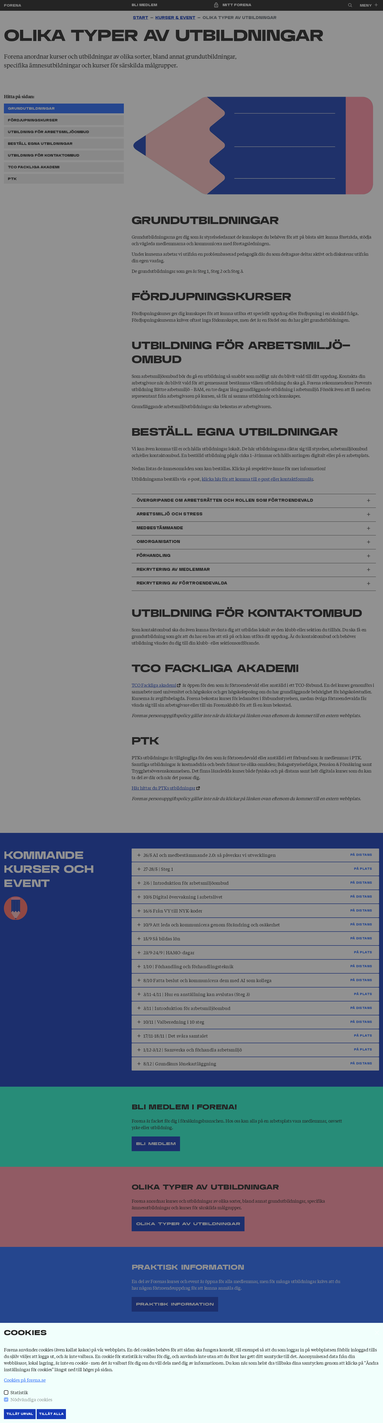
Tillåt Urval (19, 1414)
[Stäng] (377, 1332)
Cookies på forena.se (25, 1380)
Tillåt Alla (51, 1414)
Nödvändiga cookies (31, 1399)
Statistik (19, 1392)
